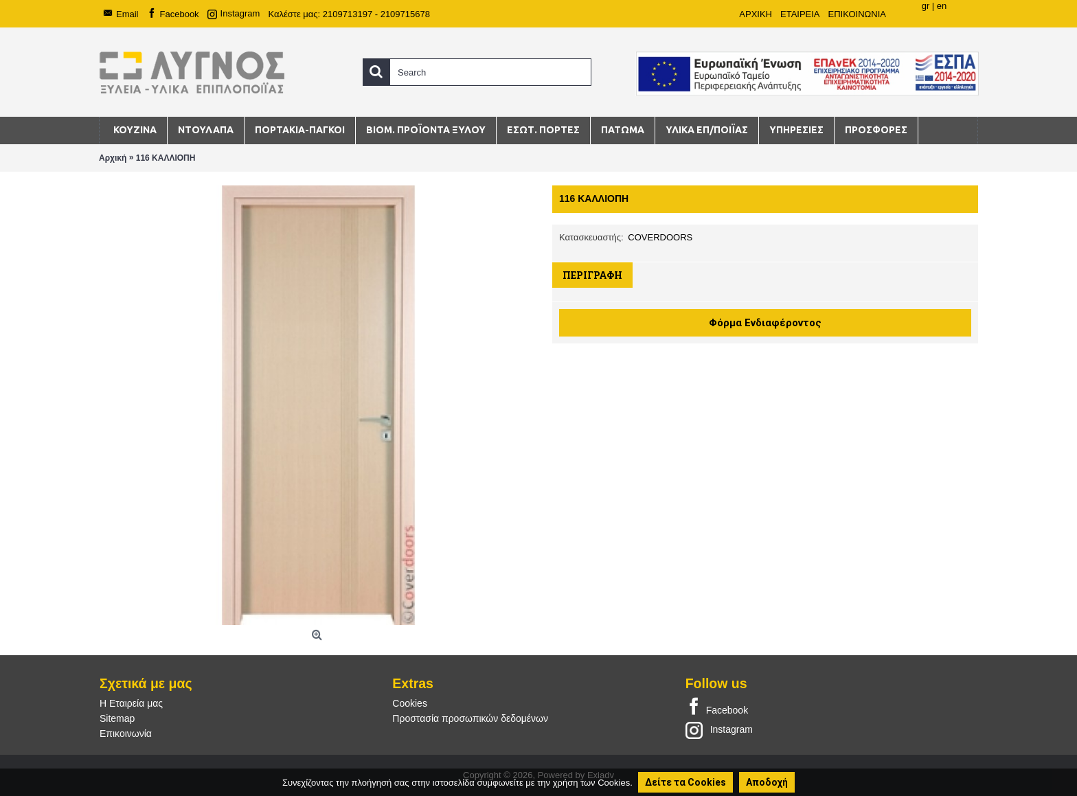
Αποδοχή (767, 782)
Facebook (716, 707)
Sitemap (117, 718)
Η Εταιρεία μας (131, 703)
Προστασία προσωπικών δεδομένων (470, 718)
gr (926, 6)
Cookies (409, 703)
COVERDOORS (660, 237)
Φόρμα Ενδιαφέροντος (765, 323)
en (941, 6)
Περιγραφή (592, 275)
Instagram (719, 729)
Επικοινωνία (126, 733)
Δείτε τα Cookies (685, 782)
